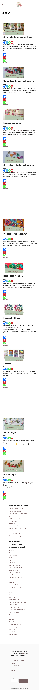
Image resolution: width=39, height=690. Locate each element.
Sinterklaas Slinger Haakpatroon (18, 81)
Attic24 (20, 130)
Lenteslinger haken (12, 123)
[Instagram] (7, 42)
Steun (23, 653)
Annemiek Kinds (12, 92)
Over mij (13, 670)
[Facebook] (4, 42)
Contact (13, 668)
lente (21, 134)
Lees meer (6, 62)
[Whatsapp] (9, 42)
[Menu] (2, 4)
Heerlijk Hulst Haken (13, 276)
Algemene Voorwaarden (17, 660)
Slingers (7, 363)
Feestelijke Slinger (12, 318)
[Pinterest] (12, 42)
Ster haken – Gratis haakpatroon (18, 165)
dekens (5, 134)
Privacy (13, 663)
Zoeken (23, 681)
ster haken (16, 172)
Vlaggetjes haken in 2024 (15, 234)
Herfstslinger (9, 474)
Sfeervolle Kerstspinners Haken (18, 37)
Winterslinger (9, 432)
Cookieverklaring (15, 665)
